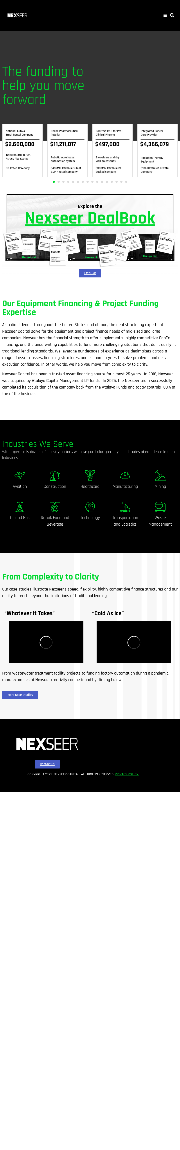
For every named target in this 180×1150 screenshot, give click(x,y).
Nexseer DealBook (90, 218)
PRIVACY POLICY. (127, 774)
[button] (165, 15)
